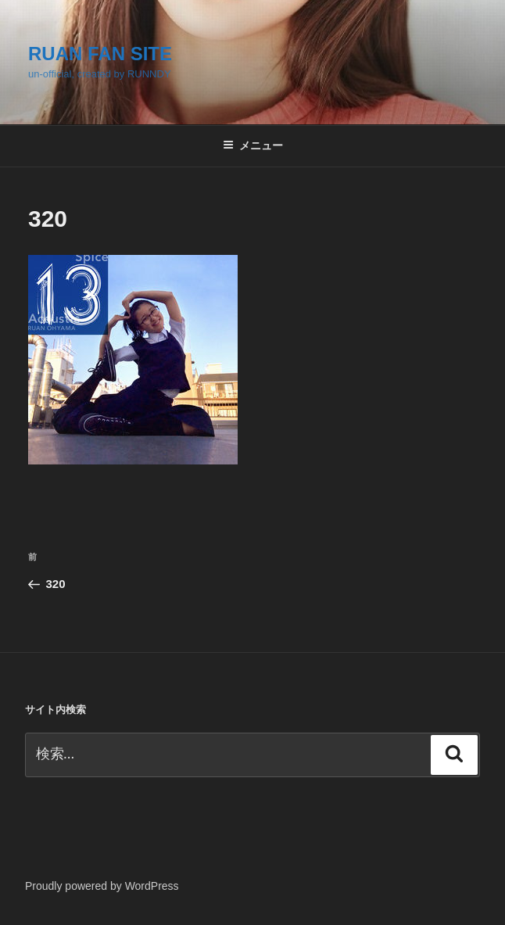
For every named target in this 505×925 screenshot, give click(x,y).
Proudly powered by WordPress (102, 886)
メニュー (253, 145)
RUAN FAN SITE (100, 53)
